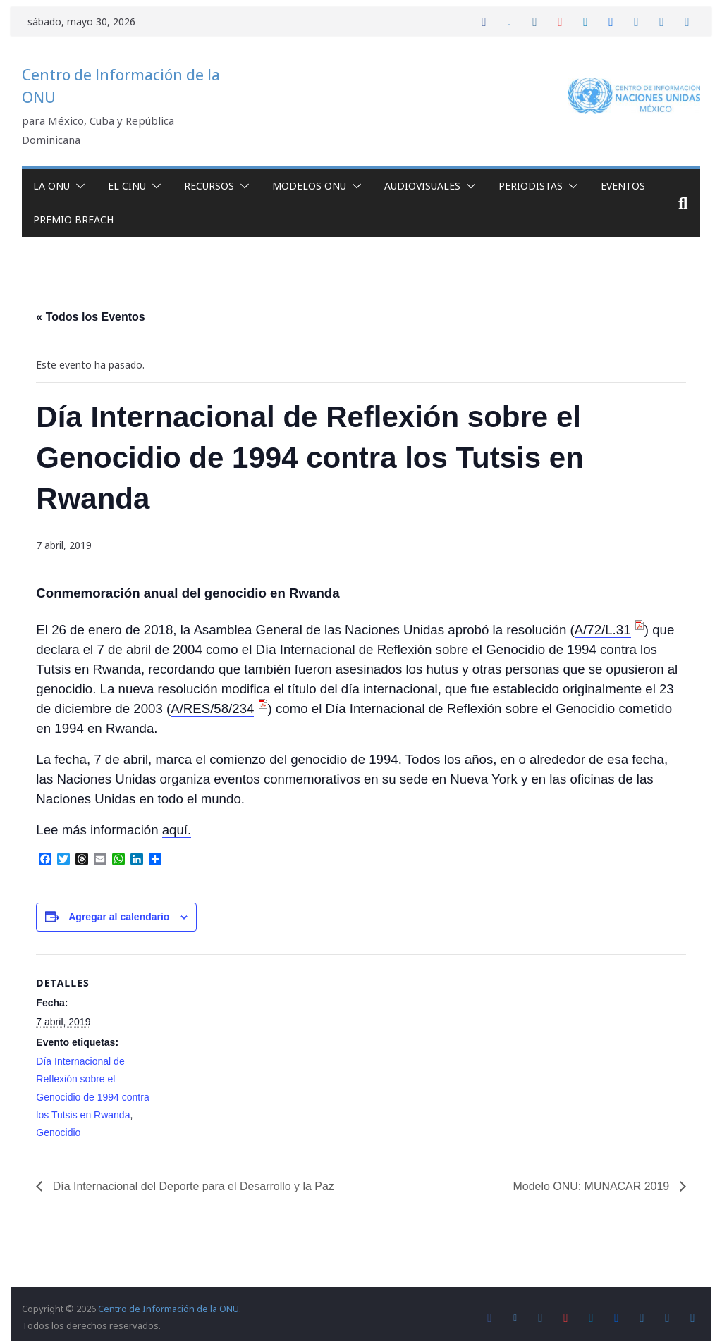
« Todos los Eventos (90, 317)
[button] (77, 186)
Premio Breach (73, 219)
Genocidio (58, 1132)
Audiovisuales (422, 185)
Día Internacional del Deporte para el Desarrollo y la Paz (192, 1186)
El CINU (127, 185)
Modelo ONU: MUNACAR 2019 (593, 1186)
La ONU (51, 185)
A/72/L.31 (603, 629)
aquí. (177, 829)
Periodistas (530, 185)
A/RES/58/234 (212, 708)
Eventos (623, 185)
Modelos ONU (309, 185)
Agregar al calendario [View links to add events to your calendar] (118, 916)
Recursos (209, 185)
